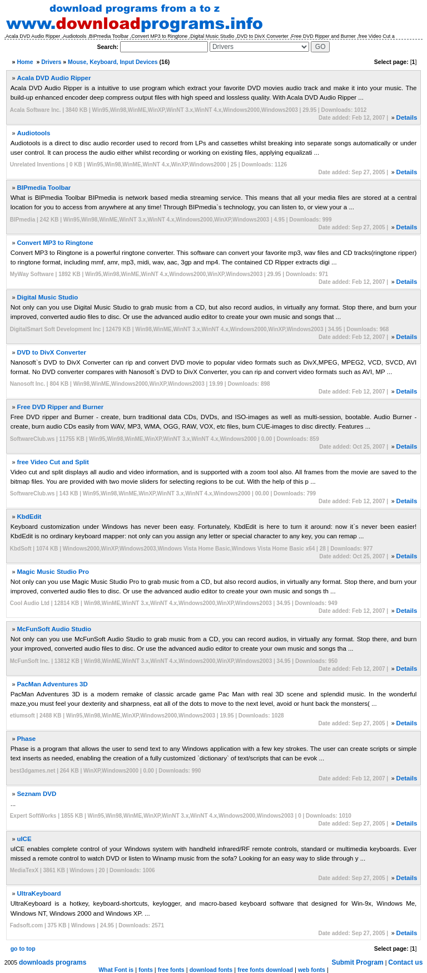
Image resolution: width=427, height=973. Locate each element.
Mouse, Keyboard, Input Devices (113, 61)
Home (25, 61)
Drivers (51, 61)
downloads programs (52, 962)
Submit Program (357, 962)
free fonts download (265, 969)
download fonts (211, 969)
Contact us (405, 962)
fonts (145, 969)
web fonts (311, 969)
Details (407, 117)
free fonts (171, 969)
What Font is (115, 969)
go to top (23, 948)
